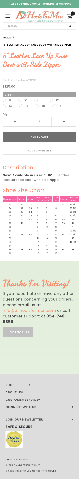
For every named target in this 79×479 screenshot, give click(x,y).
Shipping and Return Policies (22, 465)
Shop (10, 385)
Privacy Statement (17, 459)
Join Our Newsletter (24, 419)
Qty (5, 114)
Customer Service (21, 399)
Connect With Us (20, 407)
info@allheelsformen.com (29, 310)
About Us (13, 392)
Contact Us (18, 332)
